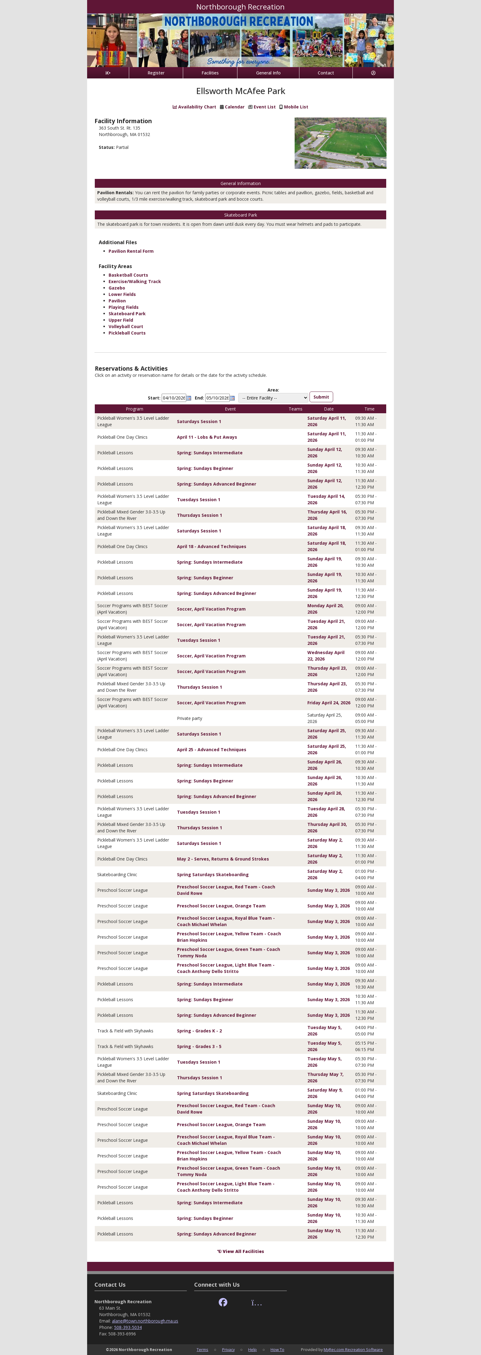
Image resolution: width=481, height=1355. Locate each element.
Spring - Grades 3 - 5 (199, 1046)
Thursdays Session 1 (199, 515)
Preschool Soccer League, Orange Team (221, 906)
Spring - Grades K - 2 (199, 1031)
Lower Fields (122, 294)
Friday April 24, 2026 (328, 703)
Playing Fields (124, 307)
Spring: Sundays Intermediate (210, 453)
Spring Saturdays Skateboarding (213, 874)
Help (252, 1349)
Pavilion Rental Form (131, 251)
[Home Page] (108, 72)
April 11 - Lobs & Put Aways (207, 437)
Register (156, 73)
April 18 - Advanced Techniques (211, 546)
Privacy (228, 1349)
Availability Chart (194, 107)
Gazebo (117, 288)
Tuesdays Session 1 (198, 499)
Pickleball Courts (127, 333)
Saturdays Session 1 (199, 421)
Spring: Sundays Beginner (205, 468)
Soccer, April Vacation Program (211, 609)
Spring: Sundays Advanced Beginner (216, 484)
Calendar (234, 107)
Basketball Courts (128, 275)
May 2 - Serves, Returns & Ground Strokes (223, 859)
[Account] (373, 72)
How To (277, 1349)
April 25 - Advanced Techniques (211, 749)
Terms (202, 1349)
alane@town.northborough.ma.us (145, 1321)
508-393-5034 (128, 1327)
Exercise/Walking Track (135, 281)
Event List (265, 107)
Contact (326, 73)
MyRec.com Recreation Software (353, 1349)
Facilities (210, 73)
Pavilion (117, 301)
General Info (268, 73)
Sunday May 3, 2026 (328, 890)
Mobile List (296, 107)
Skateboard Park (127, 313)
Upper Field (121, 320)
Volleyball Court (126, 326)
